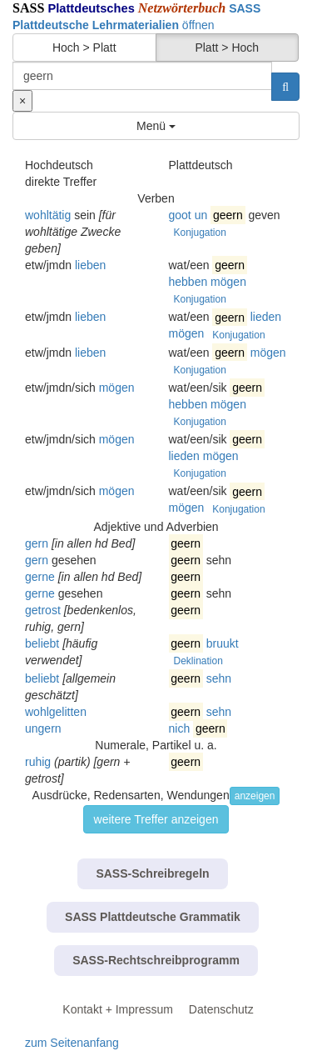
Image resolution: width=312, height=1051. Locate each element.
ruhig (38, 761)
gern (36, 543)
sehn (218, 678)
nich (180, 728)
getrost (43, 610)
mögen (228, 281)
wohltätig (48, 215)
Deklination (198, 661)
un (201, 215)
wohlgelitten (56, 711)
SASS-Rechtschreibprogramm (156, 960)
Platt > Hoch (227, 47)
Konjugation (200, 232)
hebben (188, 281)
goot (180, 215)
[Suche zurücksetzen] (22, 101)
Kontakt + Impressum (117, 1009)
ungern (43, 728)
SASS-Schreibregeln (152, 873)
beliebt (42, 643)
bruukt (222, 643)
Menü (156, 126)
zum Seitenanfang (72, 1042)
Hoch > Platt (84, 47)
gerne (40, 576)
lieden (265, 316)
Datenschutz (221, 1009)
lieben (90, 265)
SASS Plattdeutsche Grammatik (152, 916)
